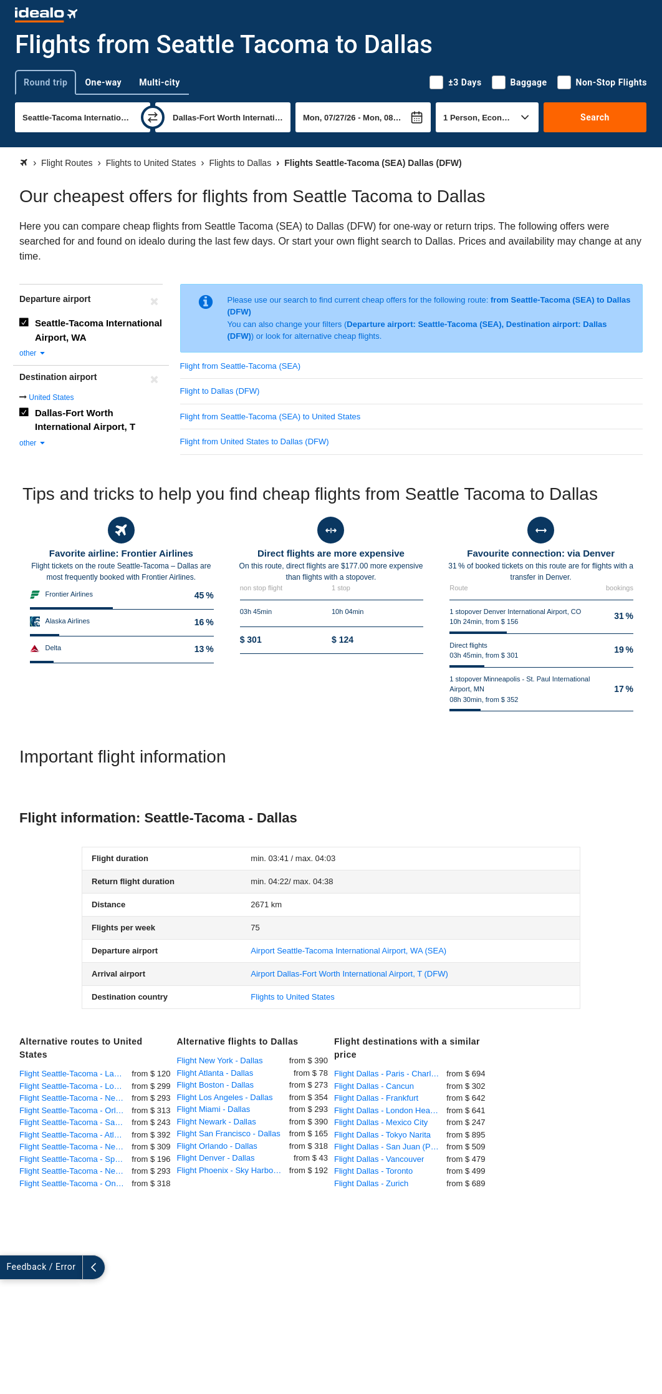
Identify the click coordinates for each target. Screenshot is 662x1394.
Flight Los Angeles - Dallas (225, 1097)
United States (51, 397)
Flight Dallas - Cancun (374, 1086)
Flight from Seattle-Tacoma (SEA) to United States (270, 416)
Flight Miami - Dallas (214, 1109)
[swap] (153, 117)
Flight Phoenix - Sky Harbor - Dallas (233, 1170)
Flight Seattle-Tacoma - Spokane (75, 1159)
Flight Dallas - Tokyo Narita (382, 1134)
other (32, 353)
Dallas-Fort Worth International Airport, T (85, 419)
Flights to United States (292, 997)
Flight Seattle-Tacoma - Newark (75, 1171)
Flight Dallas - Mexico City (381, 1122)
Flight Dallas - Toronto (373, 1171)
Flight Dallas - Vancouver (379, 1159)
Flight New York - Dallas (220, 1060)
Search (595, 117)
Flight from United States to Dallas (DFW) (254, 441)
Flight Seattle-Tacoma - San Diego (75, 1122)
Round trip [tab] (45, 82)
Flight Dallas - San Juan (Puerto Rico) (390, 1146)
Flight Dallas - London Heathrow (390, 1110)
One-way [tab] (103, 82)
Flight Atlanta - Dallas (215, 1073)
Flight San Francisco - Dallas (229, 1133)
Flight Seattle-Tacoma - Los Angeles (75, 1086)
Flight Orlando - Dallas (217, 1146)
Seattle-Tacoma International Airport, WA (98, 330)
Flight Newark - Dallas (216, 1121)
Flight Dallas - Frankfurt (376, 1098)
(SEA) (348, 950)
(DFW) (349, 973)
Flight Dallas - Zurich (371, 1183)
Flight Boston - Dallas (215, 1084)
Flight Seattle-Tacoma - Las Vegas (75, 1073)
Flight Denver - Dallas (216, 1157)
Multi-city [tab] (159, 82)
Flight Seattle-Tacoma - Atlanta (74, 1134)
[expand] (11, 1267)
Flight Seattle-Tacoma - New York (75, 1098)
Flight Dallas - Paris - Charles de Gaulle (390, 1073)
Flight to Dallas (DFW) (220, 391)
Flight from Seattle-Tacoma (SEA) (240, 366)
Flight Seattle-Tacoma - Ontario (75, 1183)
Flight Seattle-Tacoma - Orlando (75, 1110)
